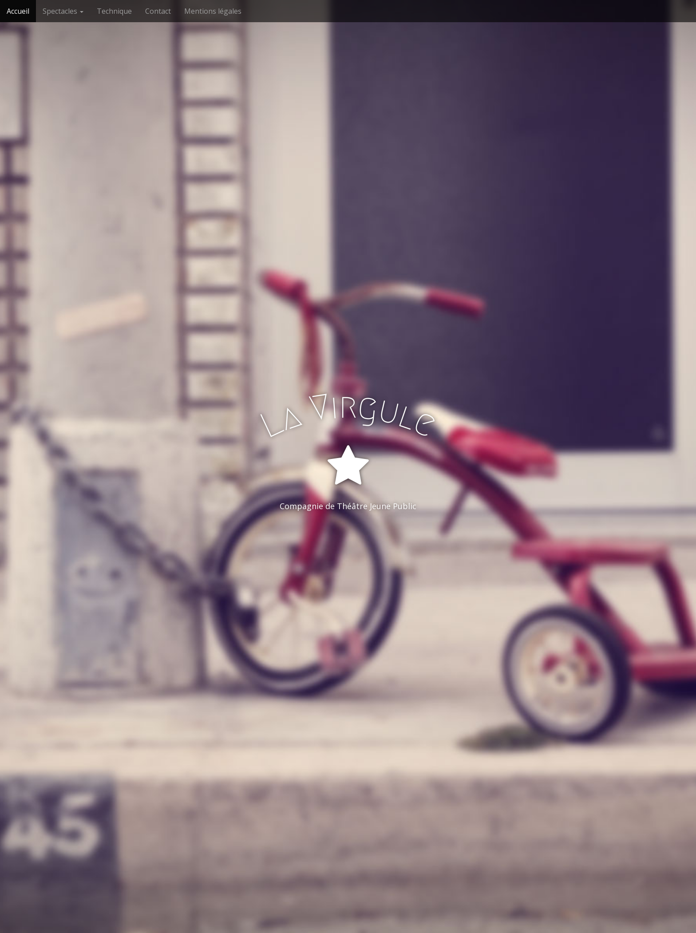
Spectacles (63, 11)
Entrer (348, 542)
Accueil (18, 11)
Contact (158, 11)
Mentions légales (212, 11)
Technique (114, 11)
